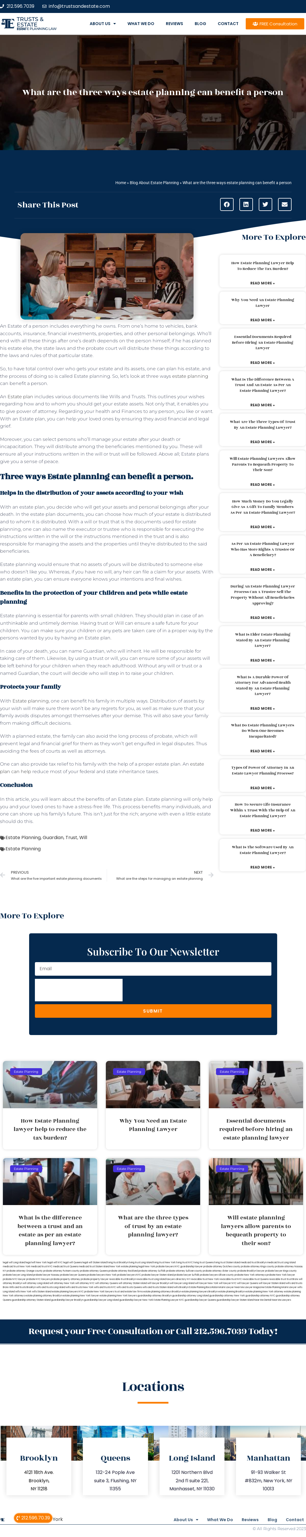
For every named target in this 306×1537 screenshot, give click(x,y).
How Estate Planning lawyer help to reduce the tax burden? (262, 266)
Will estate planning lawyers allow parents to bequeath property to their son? (263, 464)
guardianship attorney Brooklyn (155, 1295)
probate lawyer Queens (73, 1275)
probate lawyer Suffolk (186, 1275)
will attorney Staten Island (133, 1283)
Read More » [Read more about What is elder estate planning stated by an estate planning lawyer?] (262, 660)
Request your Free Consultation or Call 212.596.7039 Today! (153, 1331)
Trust (71, 837)
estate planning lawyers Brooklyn (200, 1291)
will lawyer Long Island (182, 1283)
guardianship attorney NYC (260, 1295)
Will (83, 837)
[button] (227, 204)
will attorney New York (62, 1283)
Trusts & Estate (30, 22)
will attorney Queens (106, 1283)
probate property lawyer (94, 1279)
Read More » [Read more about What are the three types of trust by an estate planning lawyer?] (262, 441)
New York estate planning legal (127, 1266)
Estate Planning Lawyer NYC (169, 1300)
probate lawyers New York (102, 1275)
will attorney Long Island (36, 1283)
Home (120, 182)
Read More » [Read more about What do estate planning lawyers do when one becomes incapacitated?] (262, 751)
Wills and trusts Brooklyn (22, 1287)
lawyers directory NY (178, 1279)
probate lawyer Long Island (18, 1275)
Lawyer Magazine (254, 1287)
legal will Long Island (14, 1262)
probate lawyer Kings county (281, 1270)
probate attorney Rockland (123, 1270)
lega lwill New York (36, 1262)
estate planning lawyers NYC (68, 1291)
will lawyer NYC (227, 1283)
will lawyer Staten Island (272, 1283)
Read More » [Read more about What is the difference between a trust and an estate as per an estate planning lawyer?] (262, 405)
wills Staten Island (41, 1291)
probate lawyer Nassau (46, 1275)
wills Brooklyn (181, 1287)
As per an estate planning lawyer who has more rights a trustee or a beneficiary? (263, 549)
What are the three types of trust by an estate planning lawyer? (262, 424)
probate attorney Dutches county (221, 1266)
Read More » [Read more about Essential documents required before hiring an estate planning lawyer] (262, 362)
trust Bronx (292, 1279)
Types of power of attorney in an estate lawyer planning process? (262, 770)
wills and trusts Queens (129, 1287)
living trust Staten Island (227, 1262)
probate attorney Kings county (257, 1266)
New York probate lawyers (159, 1266)
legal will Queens (72, 1262)
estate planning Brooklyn (231, 1291)
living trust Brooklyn (117, 1262)
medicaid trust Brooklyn (253, 1262)
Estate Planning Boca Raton (203, 1287)
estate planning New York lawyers (118, 1295)
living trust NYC (184, 1262)
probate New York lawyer (280, 1275)
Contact (228, 24)
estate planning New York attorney (264, 1291)
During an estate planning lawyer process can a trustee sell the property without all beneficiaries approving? (262, 595)
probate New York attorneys (250, 1275)
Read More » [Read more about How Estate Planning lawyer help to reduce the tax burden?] (262, 283)
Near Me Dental (262, 1300)
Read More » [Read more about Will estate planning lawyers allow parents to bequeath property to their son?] (262, 484)
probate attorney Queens (94, 1270)
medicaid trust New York (16, 1266)
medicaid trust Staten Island (94, 1266)
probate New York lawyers (99, 1291)
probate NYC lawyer (14, 1279)
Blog (200, 24)
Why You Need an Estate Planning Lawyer (262, 303)
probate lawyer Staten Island (157, 1275)
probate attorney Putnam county (61, 1270)
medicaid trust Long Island (281, 1262)
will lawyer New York (206, 1283)
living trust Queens (204, 1262)
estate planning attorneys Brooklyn (162, 1291)
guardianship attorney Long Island (190, 1295)
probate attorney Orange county (25, 1270)
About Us (103, 23)
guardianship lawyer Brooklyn (67, 1300)
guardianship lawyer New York (136, 1300)
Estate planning (30, 701)
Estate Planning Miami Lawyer (281, 1287)
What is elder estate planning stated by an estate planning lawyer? (262, 640)
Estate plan (20, 396)
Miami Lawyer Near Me (231, 1287)
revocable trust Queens (256, 1279)
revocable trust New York (205, 1279)
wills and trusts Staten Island (157, 1287)
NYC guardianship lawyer (189, 1266)
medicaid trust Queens (65, 1266)
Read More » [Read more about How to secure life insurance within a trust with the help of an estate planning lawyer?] (262, 830)
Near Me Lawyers (281, 1300)
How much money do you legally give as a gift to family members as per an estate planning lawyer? (262, 507)
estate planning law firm (37, 29)
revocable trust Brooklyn (122, 1279)
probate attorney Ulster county (220, 1270)
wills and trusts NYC (105, 1287)
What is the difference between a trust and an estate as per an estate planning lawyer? (262, 385)
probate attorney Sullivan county (184, 1270)
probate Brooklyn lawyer (250, 1270)
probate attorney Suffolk (152, 1270)
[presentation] (79, 990)
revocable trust (277, 1279)
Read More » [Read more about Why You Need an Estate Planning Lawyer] (262, 320)
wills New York (23, 1291)
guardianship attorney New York (227, 1295)
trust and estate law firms (128, 1291)
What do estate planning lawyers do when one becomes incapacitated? (262, 730)
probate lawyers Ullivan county (217, 1275)
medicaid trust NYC (41, 1266)
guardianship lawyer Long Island (101, 1300)
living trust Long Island (141, 1262)
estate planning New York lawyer (81, 1295)
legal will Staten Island (94, 1262)
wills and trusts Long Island (50, 1287)
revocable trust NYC (230, 1279)
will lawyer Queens (247, 1283)
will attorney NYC (85, 1283)
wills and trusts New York (79, 1287)
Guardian (53, 837)
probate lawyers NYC (129, 1275)
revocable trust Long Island (151, 1279)
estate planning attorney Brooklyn (43, 1295)
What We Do (140, 24)
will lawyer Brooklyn (158, 1283)
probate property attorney (65, 1279)
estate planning (190, 376)
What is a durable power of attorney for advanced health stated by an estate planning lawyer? (262, 685)
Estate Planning (23, 837)
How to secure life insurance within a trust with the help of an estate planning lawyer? (262, 810)
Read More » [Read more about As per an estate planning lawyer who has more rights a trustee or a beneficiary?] (262, 569)
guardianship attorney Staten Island (31, 1300)
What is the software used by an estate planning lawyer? (263, 850)
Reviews (174, 24)
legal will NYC (55, 1262)
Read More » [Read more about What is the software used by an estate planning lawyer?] (262, 867)
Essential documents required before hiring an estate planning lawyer (262, 342)
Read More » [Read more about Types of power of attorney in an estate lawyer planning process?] (262, 788)
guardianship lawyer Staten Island (235, 1300)
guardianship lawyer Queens (200, 1300)
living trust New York (164, 1262)
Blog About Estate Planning (154, 182)
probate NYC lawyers (38, 1279)
